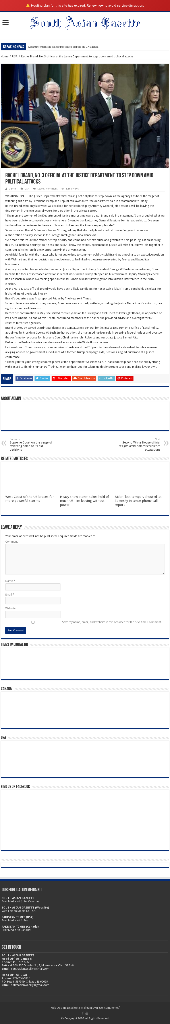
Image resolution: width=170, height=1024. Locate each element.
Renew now (95, 6)
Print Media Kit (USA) (15, 920)
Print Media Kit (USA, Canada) (20, 901)
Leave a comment (47, 188)
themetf (115, 1007)
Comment (11, 541)
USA (14, 56)
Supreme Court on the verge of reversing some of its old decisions (32, 444)
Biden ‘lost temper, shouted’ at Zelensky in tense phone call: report (138, 501)
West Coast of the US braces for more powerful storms (29, 499)
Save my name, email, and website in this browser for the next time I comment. (112, 622)
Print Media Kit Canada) (16, 930)
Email (9, 594)
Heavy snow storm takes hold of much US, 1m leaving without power (84, 501)
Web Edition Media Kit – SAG (19, 911)
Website (10, 608)
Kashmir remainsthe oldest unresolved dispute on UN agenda (63, 46)
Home (4, 56)
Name (10, 580)
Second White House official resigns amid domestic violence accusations (137, 444)
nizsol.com (103, 1007)
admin (13, 188)
